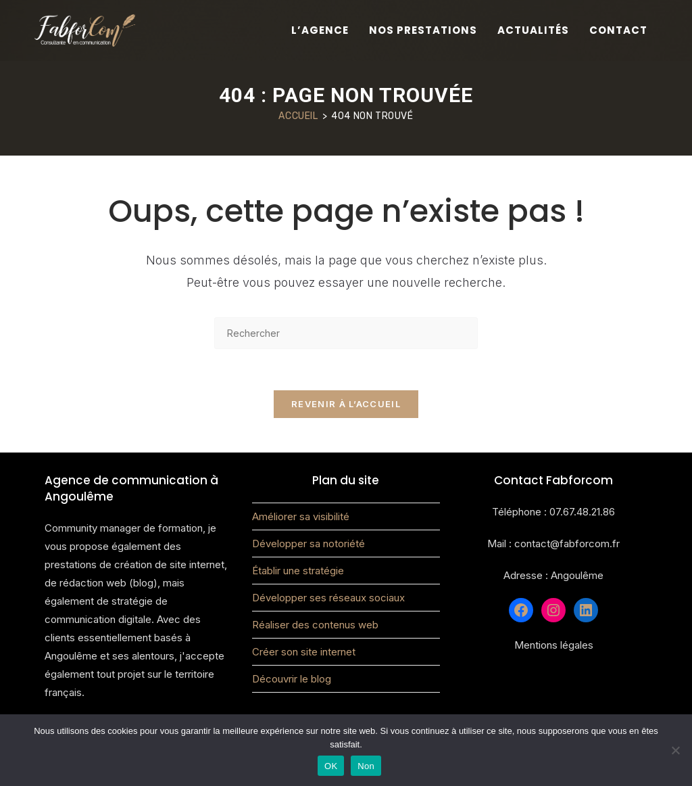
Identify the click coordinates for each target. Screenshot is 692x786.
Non (365, 766)
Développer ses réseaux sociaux (328, 597)
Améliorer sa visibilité (300, 516)
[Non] (675, 750)
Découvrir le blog (291, 678)
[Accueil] (298, 116)
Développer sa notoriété (308, 543)
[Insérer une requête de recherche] (346, 333)
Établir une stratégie (298, 570)
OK (330, 766)
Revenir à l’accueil (346, 403)
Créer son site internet (303, 651)
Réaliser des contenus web (315, 624)
